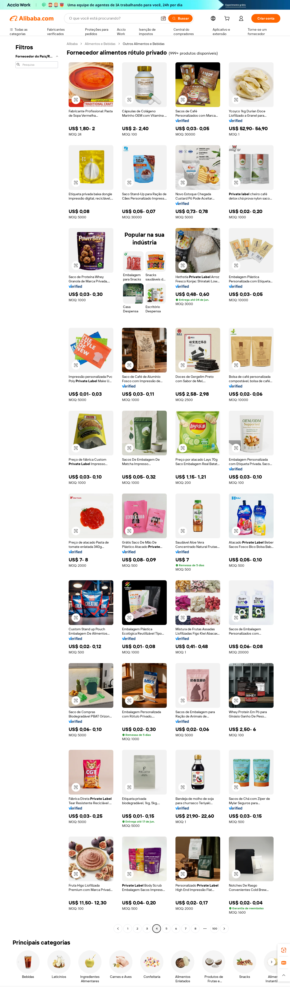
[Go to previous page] (118, 928)
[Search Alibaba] (113, 18)
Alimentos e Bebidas (100, 44)
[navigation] (37, 487)
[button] (163, 18)
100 (214, 928)
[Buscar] (180, 18)
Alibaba (72, 44)
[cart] (228, 19)
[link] (283, 950)
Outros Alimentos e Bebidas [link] (144, 44)
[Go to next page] (224, 928)
